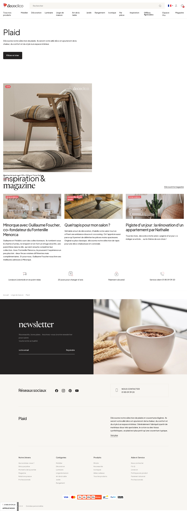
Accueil (6, 295)
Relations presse (25, 476)
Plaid (28, 295)
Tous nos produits (7, 13)
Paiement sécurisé (138, 476)
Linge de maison (60, 13)
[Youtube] (77, 392)
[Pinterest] (70, 392)
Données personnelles (34, 506)
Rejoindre (70, 350)
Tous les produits (100, 476)
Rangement (100, 12)
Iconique (112, 12)
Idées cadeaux (99, 473)
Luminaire (49, 12)
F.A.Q (133, 466)
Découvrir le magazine (174, 187)
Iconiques (97, 470)
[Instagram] (63, 392)
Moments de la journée (27, 470)
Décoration (36, 12)
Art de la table (75, 13)
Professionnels (24, 480)
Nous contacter (137, 463)
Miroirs (96, 463)
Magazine (179, 12)
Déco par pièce (24, 466)
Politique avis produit (139, 473)
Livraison (134, 470)
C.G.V (20, 506)
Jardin (88, 12)
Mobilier (24, 12)
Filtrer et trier (12, 55)
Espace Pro (165, 13)
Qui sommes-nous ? (26, 463)
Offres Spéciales (148, 14)
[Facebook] (57, 392)
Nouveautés (98, 466)
